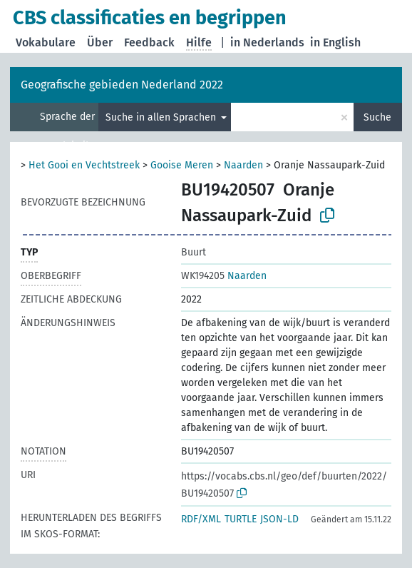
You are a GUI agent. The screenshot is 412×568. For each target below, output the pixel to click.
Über (100, 42)
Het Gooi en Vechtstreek (84, 165)
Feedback (149, 42)
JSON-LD (279, 519)
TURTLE (241, 519)
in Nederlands (267, 42)
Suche (377, 117)
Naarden (243, 165)
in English (335, 42)
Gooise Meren (181, 165)
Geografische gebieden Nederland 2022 (122, 84)
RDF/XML (201, 519)
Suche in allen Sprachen (162, 117)
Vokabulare (46, 42)
